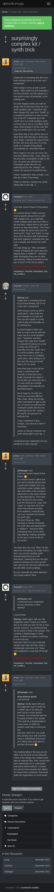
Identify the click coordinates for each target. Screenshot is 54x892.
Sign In (16, 789)
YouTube (28, 271)
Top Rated (11, 840)
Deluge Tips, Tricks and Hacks (23, 71)
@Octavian (22, 599)
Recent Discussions (14, 822)
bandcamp (38, 271)
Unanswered (11, 828)
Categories (11, 816)
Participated (12, 834)
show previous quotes (27, 696)
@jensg (20, 297)
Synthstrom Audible (13, 3)
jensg (16, 61)
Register (25, 789)
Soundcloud (19, 271)
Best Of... (10, 846)
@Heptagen (22, 470)
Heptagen (18, 197)
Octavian (17, 286)
